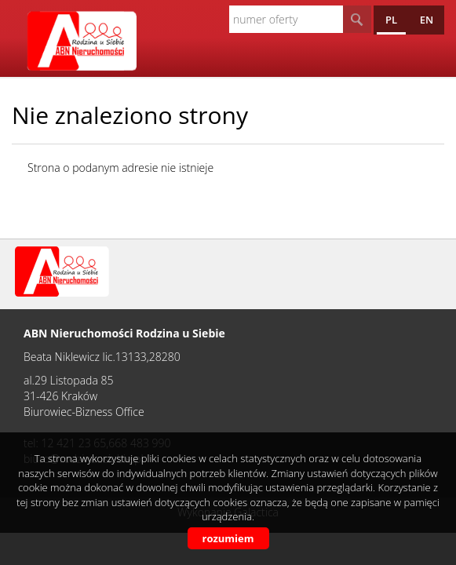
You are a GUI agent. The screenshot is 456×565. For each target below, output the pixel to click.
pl (391, 20)
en (426, 20)
